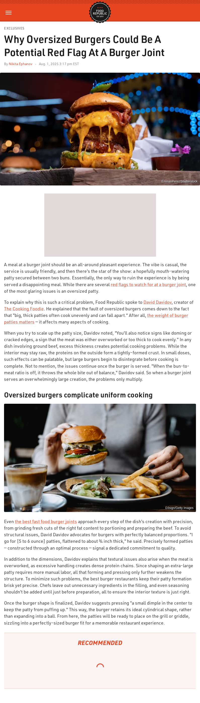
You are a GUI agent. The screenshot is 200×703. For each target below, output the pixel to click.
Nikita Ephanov (20, 64)
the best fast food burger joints (46, 521)
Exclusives (14, 28)
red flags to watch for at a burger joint (148, 284)
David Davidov (157, 302)
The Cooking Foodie (24, 308)
